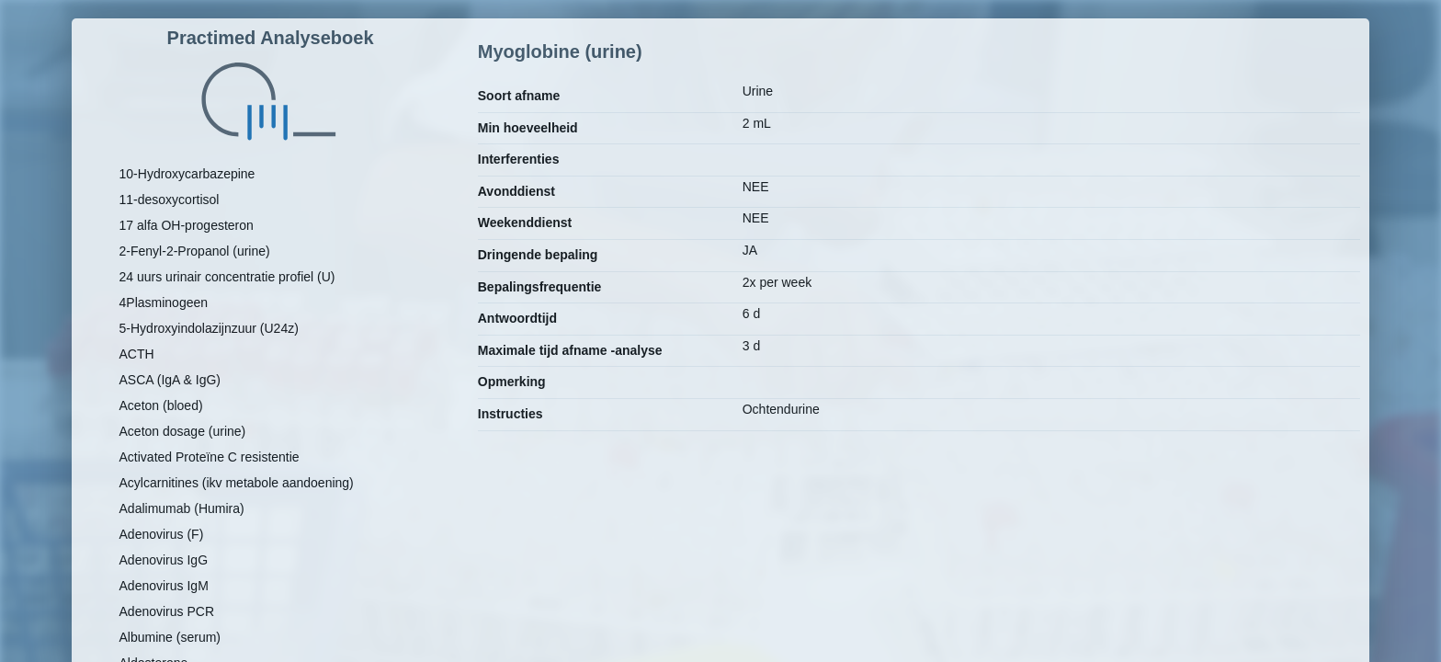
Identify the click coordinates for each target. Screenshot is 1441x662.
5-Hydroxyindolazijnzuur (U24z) (209, 328)
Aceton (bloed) (161, 405)
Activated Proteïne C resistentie (209, 457)
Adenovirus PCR (167, 611)
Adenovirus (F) (161, 534)
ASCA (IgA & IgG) (170, 379)
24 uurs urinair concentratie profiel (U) (227, 276)
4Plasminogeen (164, 302)
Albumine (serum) (170, 637)
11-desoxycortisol (169, 199)
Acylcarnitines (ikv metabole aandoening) (236, 482)
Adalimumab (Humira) (181, 508)
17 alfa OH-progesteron (186, 225)
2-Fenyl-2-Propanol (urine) (194, 251)
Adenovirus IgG (164, 560)
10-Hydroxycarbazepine (187, 173)
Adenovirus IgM (164, 585)
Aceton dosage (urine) (182, 431)
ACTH (136, 354)
